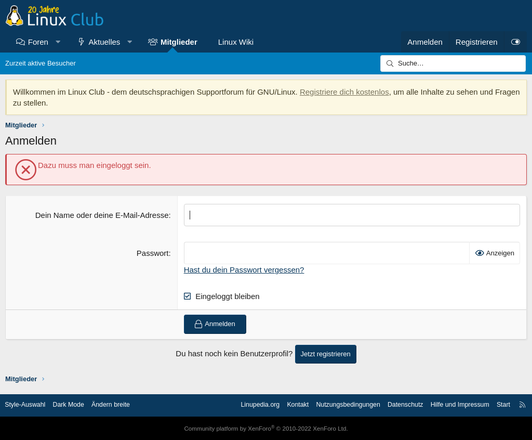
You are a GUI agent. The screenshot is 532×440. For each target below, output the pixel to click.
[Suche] (453, 63)
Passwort (153, 253)
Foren (38, 41)
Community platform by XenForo (266, 428)
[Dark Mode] (515, 42)
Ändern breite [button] (121, 405)
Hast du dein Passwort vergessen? (244, 269)
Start (497, 405)
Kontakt (282, 405)
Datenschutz (395, 405)
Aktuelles (105, 41)
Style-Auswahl (31, 405)
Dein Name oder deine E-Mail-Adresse (102, 215)
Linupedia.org (242, 405)
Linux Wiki (236, 41)
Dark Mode (77, 405)
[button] (57, 42)
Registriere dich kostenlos (344, 91)
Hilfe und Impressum (452, 405)
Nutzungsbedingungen (334, 405)
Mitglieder (179, 41)
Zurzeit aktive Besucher (40, 63)
